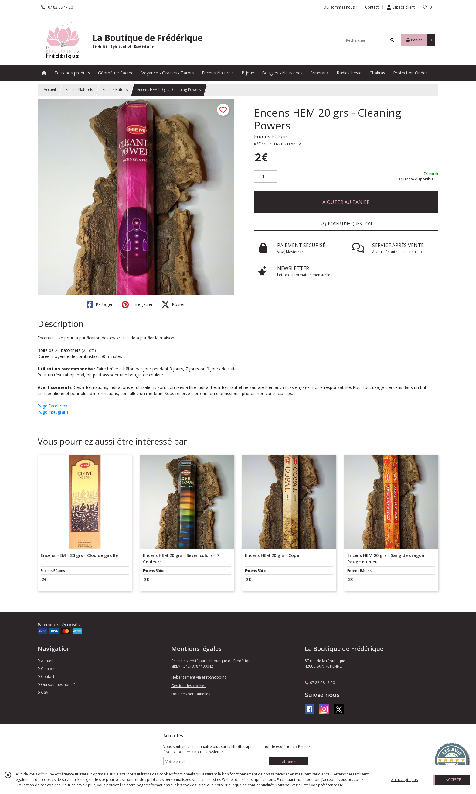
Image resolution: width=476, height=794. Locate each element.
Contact (372, 7)
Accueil (50, 89)
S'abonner (288, 762)
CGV (43, 692)
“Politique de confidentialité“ (249, 785)
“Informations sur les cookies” (171, 785)
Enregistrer (137, 304)
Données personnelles (190, 693)
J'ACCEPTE (452, 779)
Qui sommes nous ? (56, 684)
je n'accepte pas (404, 779)
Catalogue (48, 668)
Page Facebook (52, 406)
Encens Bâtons (115, 89)
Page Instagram (53, 412)
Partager (100, 304)
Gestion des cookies (188, 685)
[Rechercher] (392, 40)
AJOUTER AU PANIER (346, 202)
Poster (173, 304)
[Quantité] (265, 176)
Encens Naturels (79, 89)
